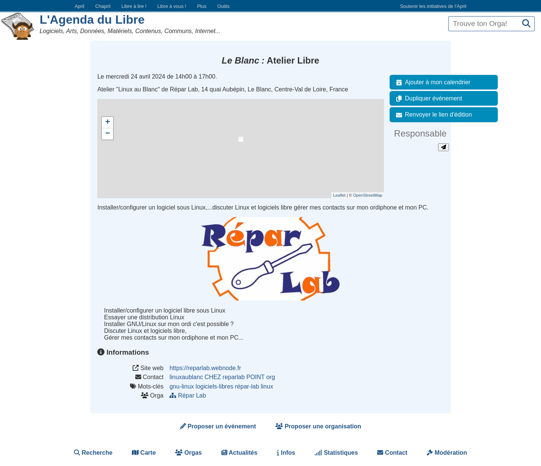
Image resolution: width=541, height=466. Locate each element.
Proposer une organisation (318, 426)
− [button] (107, 134)
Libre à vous (171, 6)
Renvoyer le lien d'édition (432, 114)
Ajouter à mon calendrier (431, 82)
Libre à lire (134, 6)
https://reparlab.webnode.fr (205, 368)
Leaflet (339, 195)
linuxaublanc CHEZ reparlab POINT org (222, 377)
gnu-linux (181, 386)
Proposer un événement (218, 426)
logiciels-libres (214, 386)
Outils (223, 6)
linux (267, 386)
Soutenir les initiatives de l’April (433, 6)
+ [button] (107, 122)
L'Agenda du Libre (92, 19)
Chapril (103, 6)
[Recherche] (526, 24)
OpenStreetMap (367, 195)
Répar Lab (188, 395)
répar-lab (247, 386)
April (80, 6)
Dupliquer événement (427, 98)
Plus (201, 6)
